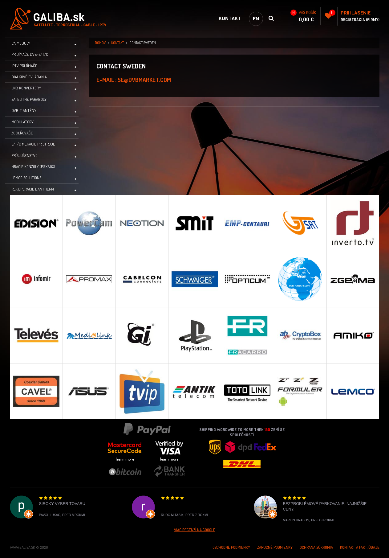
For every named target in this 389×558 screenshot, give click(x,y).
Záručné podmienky (275, 547)
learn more (125, 459)
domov (100, 42)
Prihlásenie (356, 13)
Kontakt (230, 18)
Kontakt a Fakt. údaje (359, 547)
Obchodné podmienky (231, 547)
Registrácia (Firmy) (360, 19)
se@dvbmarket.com (144, 80)
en (256, 18)
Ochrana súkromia (316, 547)
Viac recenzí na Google (194, 529)
